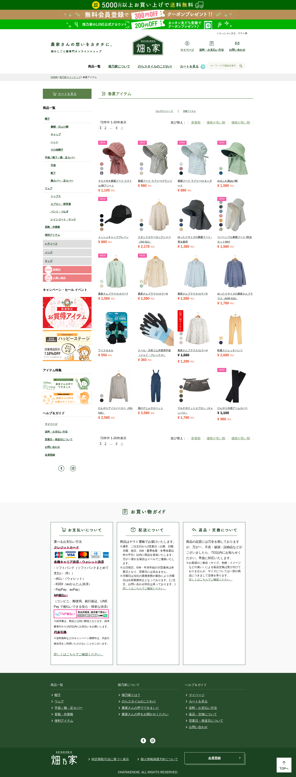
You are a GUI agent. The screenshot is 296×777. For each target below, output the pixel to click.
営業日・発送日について (59, 439)
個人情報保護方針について (159, 759)
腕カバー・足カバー (62, 180)
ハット (54, 142)
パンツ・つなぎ (59, 211)
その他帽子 (57, 149)
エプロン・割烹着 (61, 204)
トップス (56, 196)
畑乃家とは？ (131, 695)
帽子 (47, 118)
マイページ (51, 424)
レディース (51, 243)
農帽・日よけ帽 (59, 126)
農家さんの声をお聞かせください (145, 714)
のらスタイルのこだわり (155, 66)
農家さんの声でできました (140, 707)
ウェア (48, 188)
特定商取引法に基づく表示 (110, 759)
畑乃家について (119, 66)
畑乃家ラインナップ (70, 77)
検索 (240, 66)
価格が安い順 (216, 122)
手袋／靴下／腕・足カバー (60, 157)
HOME (54, 77)
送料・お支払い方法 (56, 431)
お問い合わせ (52, 447)
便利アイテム (52, 235)
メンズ (48, 252)
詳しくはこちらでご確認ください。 (79, 654)
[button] (123, 128)
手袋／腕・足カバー (69, 707)
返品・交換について (203, 714)
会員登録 (50, 454)
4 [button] (116, 127)
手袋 (53, 165)
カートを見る (189, 66)
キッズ (48, 261)
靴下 (53, 173)
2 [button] (105, 127)
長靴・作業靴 (52, 227)
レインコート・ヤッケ (63, 219)
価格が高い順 (240, 122)
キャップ (56, 134)
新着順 (196, 122)
